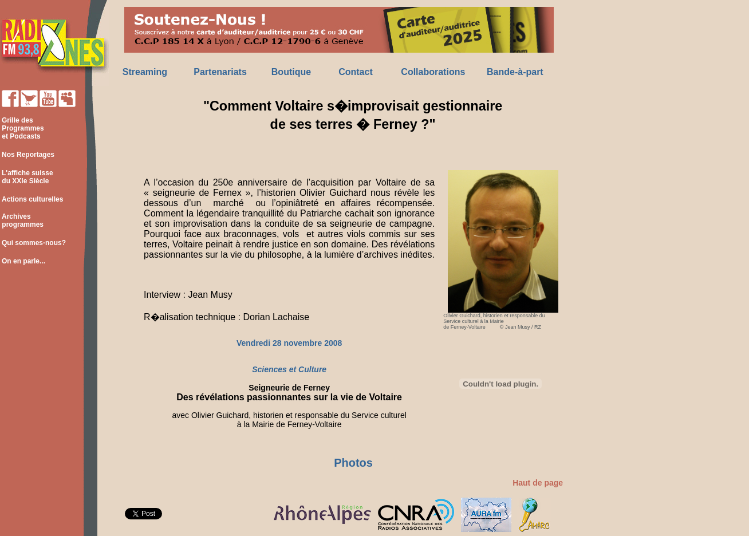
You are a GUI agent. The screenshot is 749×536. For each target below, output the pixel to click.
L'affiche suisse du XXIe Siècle (26, 177)
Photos (353, 462)
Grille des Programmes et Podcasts (22, 128)
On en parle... (23, 261)
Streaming (145, 72)
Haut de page (538, 482)
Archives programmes (22, 220)
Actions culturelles (32, 199)
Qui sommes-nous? (34, 243)
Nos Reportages (28, 155)
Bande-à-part (515, 72)
